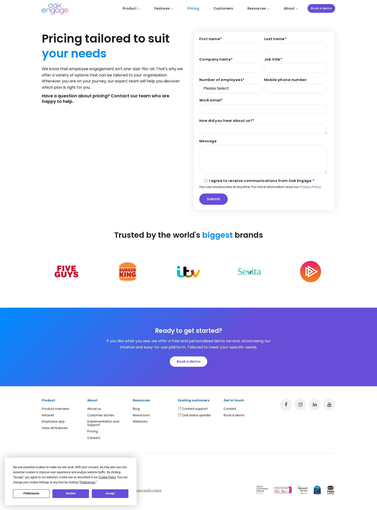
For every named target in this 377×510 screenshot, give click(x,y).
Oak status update (196, 415)
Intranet (48, 415)
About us (94, 409)
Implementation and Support (103, 423)
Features (163, 8)
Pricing (193, 8)
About (291, 8)
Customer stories (100, 415)
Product (131, 8)
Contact (230, 409)
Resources (258, 8)
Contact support (194, 409)
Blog (136, 409)
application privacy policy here (137, 490)
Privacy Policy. (310, 187)
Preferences (31, 493)
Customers (223, 8)
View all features (55, 428)
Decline (70, 493)
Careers (93, 438)
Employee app (53, 421)
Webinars (140, 421)
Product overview (55, 409)
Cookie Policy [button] (107, 477)
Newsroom (141, 415)
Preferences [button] (87, 482)
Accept (110, 493)
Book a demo (321, 8)
